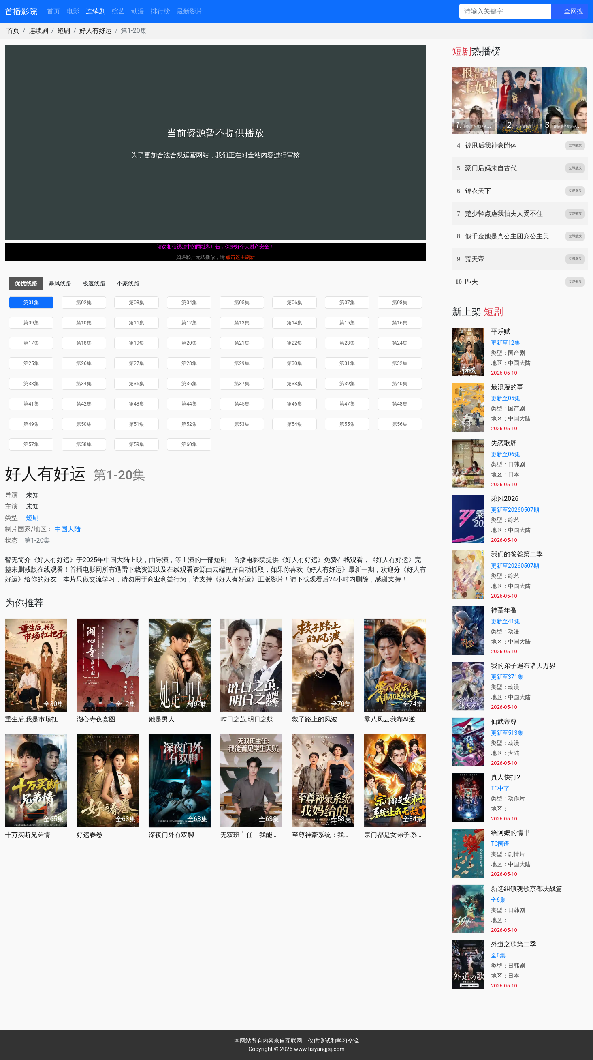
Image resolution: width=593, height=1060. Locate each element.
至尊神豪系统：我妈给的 (323, 835)
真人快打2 (505, 777)
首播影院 (21, 11)
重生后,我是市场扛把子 (36, 719)
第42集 (84, 404)
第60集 (189, 444)
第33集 (31, 383)
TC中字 (500, 788)
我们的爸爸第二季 (517, 554)
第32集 (399, 363)
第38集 (294, 383)
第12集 (189, 323)
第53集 (242, 424)
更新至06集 (505, 454)
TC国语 (500, 844)
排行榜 (160, 11)
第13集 (242, 323)
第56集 (399, 424)
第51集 (136, 424)
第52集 (189, 424)
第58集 (84, 444)
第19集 (136, 343)
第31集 (347, 363)
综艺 (118, 11)
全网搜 (573, 11)
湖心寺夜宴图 (96, 719)
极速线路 (94, 283)
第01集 (31, 302)
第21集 (242, 343)
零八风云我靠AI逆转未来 (395, 719)
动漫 (137, 11)
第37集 (242, 383)
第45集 (242, 404)
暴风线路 (60, 283)
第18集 (84, 343)
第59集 (136, 444)
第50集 (84, 424)
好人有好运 (95, 30)
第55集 (347, 424)
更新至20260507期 (515, 509)
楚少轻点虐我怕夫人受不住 (504, 213)
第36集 (189, 383)
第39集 (347, 383)
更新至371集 (507, 677)
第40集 (399, 383)
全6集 (498, 900)
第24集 (399, 343)
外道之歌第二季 (513, 944)
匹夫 (471, 281)
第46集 (294, 404)
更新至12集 (505, 342)
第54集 (294, 424)
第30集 (294, 363)
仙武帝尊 (504, 721)
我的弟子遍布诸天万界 (523, 665)
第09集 (31, 323)
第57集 (31, 444)
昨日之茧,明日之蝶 (246, 719)
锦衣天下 (478, 191)
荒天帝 (474, 259)
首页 (53, 11)
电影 (72, 11)
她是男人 (162, 719)
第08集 (399, 302)
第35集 (136, 383)
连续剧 (95, 11)
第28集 (189, 363)
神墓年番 (504, 610)
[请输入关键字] (505, 11)
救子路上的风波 (314, 719)
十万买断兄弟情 (27, 835)
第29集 (242, 363)
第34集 (84, 383)
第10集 (84, 323)
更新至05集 (505, 398)
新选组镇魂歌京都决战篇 (526, 889)
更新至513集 (507, 733)
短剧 (63, 30)
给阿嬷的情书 (510, 833)
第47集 (347, 404)
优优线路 (26, 283)
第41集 (31, 404)
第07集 (347, 302)
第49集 (31, 424)
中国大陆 (68, 529)
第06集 (294, 302)
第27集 (136, 363)
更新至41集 (505, 621)
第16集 (399, 323)
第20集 (189, 343)
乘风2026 (504, 498)
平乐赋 (500, 331)
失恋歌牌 (504, 443)
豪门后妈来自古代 (491, 168)
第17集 (31, 343)
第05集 (242, 302)
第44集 (189, 404)
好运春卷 (89, 835)
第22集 (294, 343)
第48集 (399, 404)
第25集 (31, 363)
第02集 (84, 302)
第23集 (347, 343)
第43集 (136, 404)
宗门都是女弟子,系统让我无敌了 (395, 835)
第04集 (189, 302)
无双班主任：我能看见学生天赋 (251, 835)
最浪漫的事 (507, 387)
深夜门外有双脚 (171, 835)
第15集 (347, 323)
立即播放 (575, 145)
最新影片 (190, 11)
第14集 (294, 323)
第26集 (84, 363)
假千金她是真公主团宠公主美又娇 (513, 236)
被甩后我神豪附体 (491, 145)
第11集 (136, 323)
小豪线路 (128, 283)
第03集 (136, 302)
